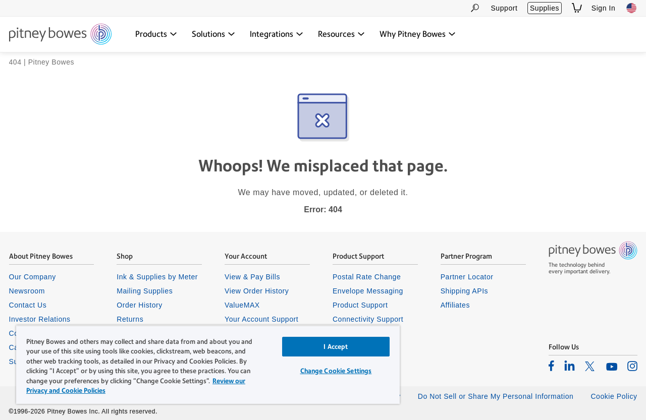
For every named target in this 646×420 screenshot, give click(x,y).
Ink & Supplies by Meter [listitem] (157, 277)
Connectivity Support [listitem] (368, 319)
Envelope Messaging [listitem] (368, 291)
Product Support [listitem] (360, 305)
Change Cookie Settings (336, 371)
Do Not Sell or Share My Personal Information (496, 396)
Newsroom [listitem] (27, 291)
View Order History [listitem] (257, 291)
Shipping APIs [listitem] (464, 291)
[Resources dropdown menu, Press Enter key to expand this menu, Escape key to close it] (341, 34)
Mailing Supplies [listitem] (145, 291)
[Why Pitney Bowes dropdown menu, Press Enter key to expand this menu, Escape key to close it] (417, 34)
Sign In (603, 8)
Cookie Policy (613, 396)
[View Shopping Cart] (577, 8)
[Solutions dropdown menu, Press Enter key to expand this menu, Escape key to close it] (213, 34)
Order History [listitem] (140, 305)
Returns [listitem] (130, 319)
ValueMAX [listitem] (242, 305)
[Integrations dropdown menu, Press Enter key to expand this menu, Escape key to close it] (276, 34)
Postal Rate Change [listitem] (367, 277)
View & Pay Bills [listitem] (252, 277)
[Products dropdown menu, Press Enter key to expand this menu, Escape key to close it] (156, 34)
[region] (208, 364)
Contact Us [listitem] (28, 305)
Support (504, 8)
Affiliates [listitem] (455, 305)
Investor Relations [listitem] (40, 319)
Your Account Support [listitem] (261, 319)
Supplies (544, 8)
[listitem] (551, 365)
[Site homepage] (60, 35)
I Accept (336, 346)
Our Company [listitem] (32, 277)
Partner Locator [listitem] (467, 277)
